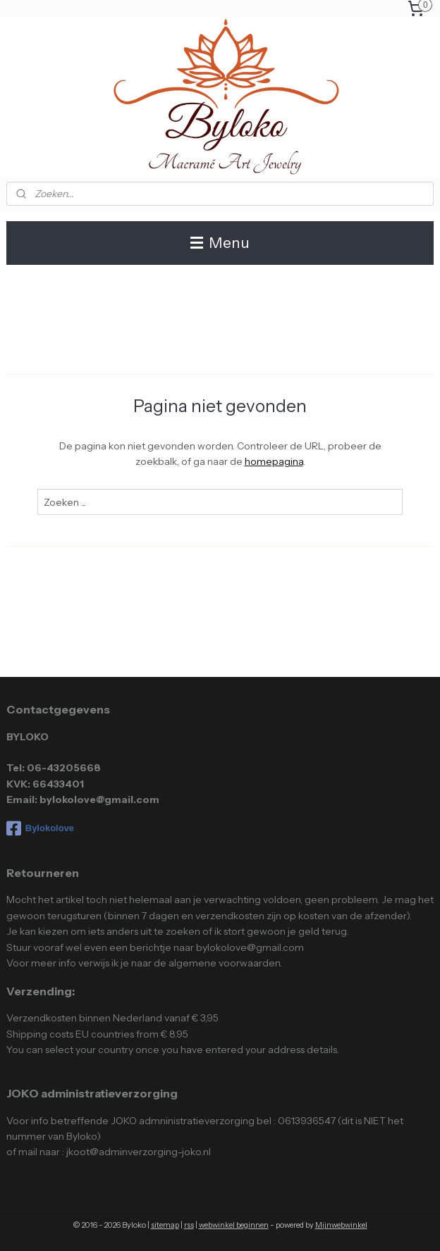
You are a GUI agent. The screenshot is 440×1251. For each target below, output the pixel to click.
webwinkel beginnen (234, 1225)
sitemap (165, 1225)
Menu (220, 242)
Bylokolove (40, 828)
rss (189, 1225)
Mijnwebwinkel (341, 1225)
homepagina (274, 461)
